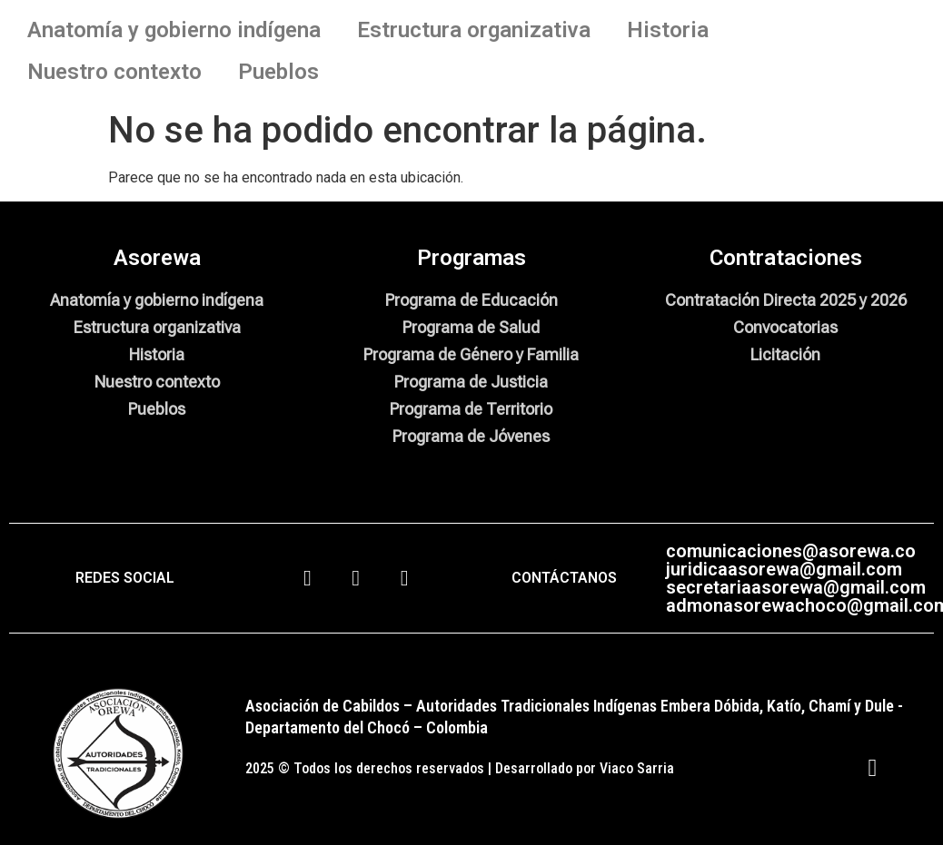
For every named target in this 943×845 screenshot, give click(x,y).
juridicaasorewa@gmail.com (784, 569)
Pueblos (278, 71)
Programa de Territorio (471, 408)
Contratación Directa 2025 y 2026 (786, 300)
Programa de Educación (471, 300)
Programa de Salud (471, 327)
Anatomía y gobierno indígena (174, 30)
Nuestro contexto (114, 71)
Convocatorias (785, 327)
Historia (668, 30)
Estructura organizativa (474, 30)
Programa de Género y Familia (471, 354)
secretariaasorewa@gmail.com (796, 587)
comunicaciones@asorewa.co (791, 551)
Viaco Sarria (637, 768)
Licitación (785, 354)
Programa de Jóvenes (471, 436)
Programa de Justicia (471, 381)
